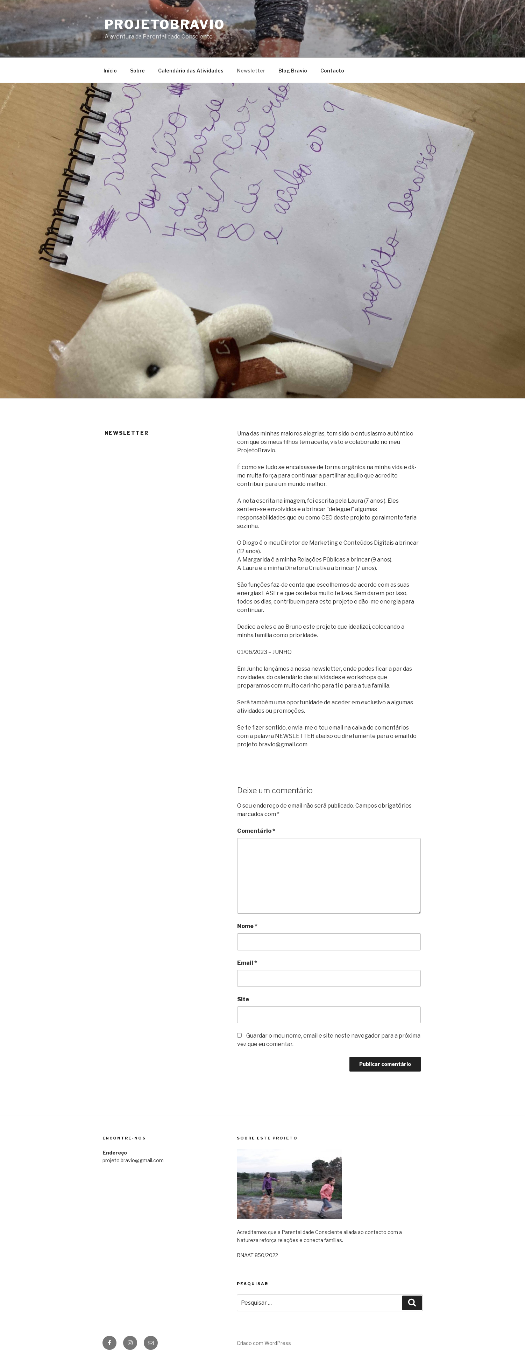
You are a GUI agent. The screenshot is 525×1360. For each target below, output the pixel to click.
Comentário (256, 831)
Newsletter (251, 71)
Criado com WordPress (264, 1343)
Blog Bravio (292, 71)
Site (243, 999)
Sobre (137, 71)
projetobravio (165, 24)
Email (247, 963)
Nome (247, 926)
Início (110, 71)
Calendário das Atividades (191, 71)
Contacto (332, 71)
